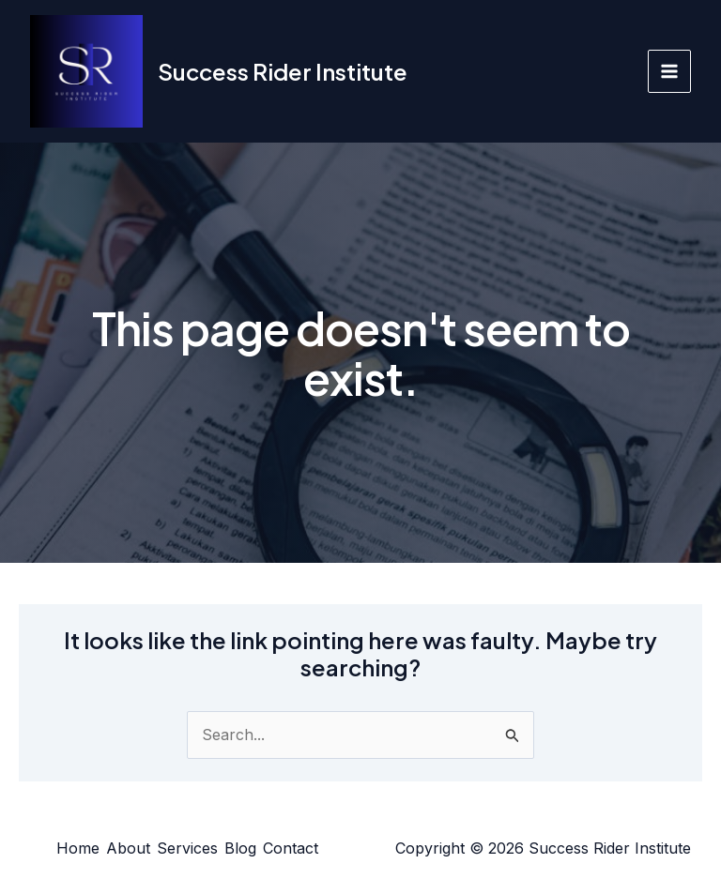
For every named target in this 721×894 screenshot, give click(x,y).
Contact (290, 848)
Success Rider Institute (282, 71)
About (128, 848)
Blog (240, 848)
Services (187, 848)
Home (78, 848)
